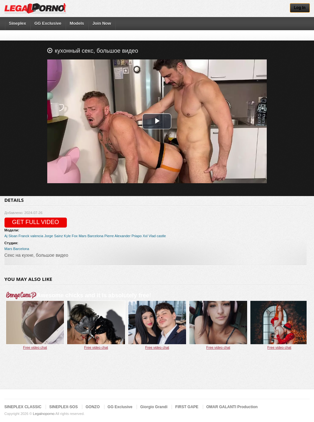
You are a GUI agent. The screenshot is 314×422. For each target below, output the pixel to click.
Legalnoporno (43, 414)
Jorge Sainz (53, 236)
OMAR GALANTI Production (232, 407)
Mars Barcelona (91, 236)
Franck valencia (31, 236)
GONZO (92, 407)
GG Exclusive (47, 23)
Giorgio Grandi (153, 407)
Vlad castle (157, 236)
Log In (300, 7)
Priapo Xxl (139, 236)
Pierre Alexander (117, 236)
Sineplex (17, 23)
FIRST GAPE (186, 407)
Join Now (102, 23)
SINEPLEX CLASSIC (22, 407)
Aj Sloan (11, 236)
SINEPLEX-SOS (63, 407)
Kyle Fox (71, 236)
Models (77, 23)
